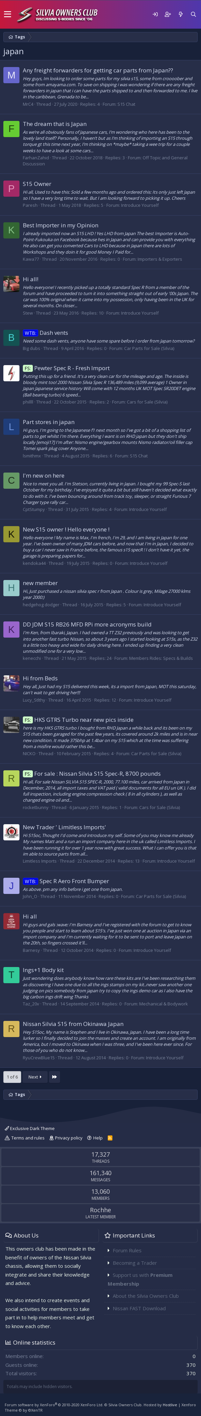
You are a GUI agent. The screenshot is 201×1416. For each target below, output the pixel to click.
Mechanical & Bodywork (163, 1004)
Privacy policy (69, 1138)
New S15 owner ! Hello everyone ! (66, 529)
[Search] (193, 14)
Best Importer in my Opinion (60, 225)
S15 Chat (126, 104)
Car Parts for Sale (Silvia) (149, 348)
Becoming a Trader (135, 1262)
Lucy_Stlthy (34, 700)
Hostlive (170, 1404)
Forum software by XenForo (54, 1404)
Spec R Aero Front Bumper (66, 881)
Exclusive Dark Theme (30, 1128)
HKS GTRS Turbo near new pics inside (78, 719)
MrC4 (28, 104)
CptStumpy (34, 509)
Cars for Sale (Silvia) (147, 402)
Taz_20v (31, 1004)
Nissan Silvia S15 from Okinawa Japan (73, 1024)
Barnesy (31, 950)
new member (40, 583)
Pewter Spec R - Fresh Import (66, 368)
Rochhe (100, 1210)
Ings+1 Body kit (43, 970)
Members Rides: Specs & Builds (161, 658)
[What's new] (180, 14)
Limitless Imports (40, 861)
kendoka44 (34, 563)
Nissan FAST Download (139, 1308)
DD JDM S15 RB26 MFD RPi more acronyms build (87, 624)
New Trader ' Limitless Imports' (64, 827)
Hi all (30, 916)
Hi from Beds (40, 678)
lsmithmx (32, 456)
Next (35, 1077)
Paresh (30, 205)
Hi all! (30, 279)
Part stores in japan (48, 422)
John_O (30, 896)
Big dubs (31, 348)
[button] (7, 14)
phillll (28, 402)
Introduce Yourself (140, 205)
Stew (28, 313)
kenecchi (32, 658)
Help (98, 1138)
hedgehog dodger (41, 605)
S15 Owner (37, 184)
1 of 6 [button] (12, 1077)
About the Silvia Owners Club (146, 1295)
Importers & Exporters (160, 259)
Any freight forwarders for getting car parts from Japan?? (98, 70)
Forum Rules (127, 1250)
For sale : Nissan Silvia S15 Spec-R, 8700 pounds (92, 773)
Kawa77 (31, 259)
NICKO (29, 753)
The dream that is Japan (55, 124)
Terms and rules (28, 1138)
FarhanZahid (36, 158)
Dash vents (45, 332)
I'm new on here (43, 475)
